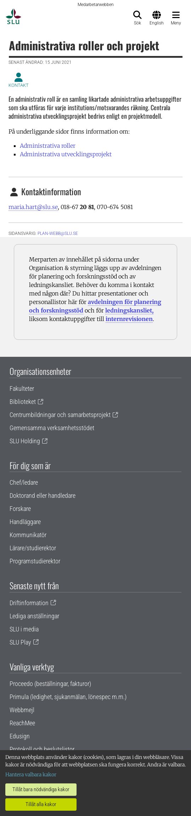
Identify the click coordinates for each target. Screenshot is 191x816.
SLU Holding (25, 441)
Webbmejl (22, 710)
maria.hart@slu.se (33, 206)
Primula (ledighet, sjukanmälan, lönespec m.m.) (68, 696)
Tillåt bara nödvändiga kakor (40, 789)
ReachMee (22, 723)
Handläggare (25, 521)
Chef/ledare (24, 482)
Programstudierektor (35, 561)
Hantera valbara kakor (30, 774)
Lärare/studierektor (33, 548)
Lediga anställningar (34, 616)
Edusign (20, 736)
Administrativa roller (47, 145)
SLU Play (20, 642)
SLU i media (24, 629)
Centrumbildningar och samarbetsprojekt (60, 414)
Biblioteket (23, 401)
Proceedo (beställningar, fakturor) (50, 683)
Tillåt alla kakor (41, 804)
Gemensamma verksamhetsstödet (52, 428)
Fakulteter (22, 388)
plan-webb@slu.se (58, 233)
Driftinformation (29, 603)
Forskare (20, 508)
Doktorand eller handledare (42, 495)
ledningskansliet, (129, 310)
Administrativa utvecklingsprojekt (66, 154)
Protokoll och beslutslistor (42, 749)
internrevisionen (129, 318)
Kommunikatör (28, 535)
